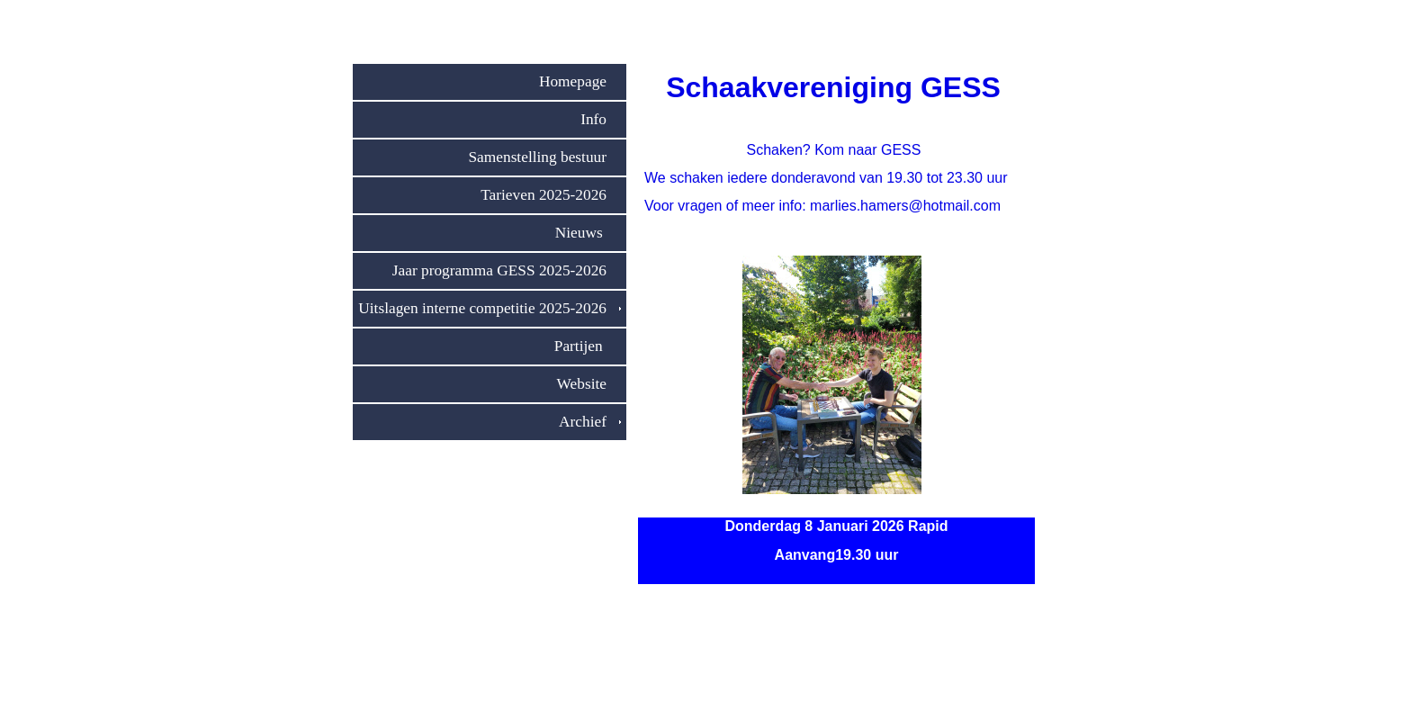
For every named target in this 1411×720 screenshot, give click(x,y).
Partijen (587, 346)
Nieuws (588, 232)
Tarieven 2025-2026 (551, 194)
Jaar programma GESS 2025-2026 (506, 270)
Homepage (580, 81)
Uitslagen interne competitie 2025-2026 (489, 308)
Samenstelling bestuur (544, 157)
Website (589, 383)
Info (600, 119)
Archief (590, 421)
